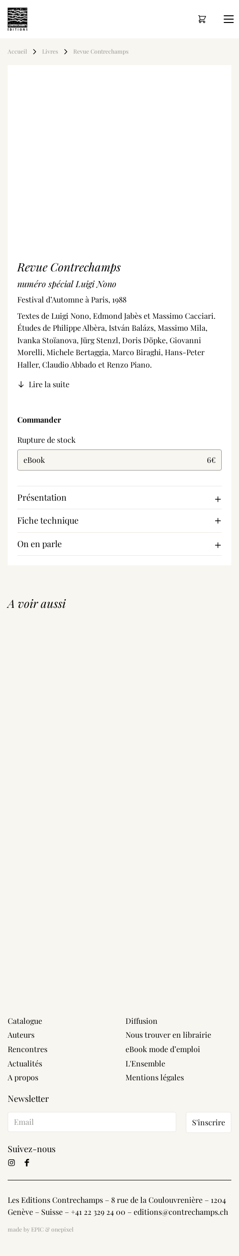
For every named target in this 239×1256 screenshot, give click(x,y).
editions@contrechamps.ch (181, 1212)
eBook (119, 460)
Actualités (25, 1063)
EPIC (37, 1229)
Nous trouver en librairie (168, 1035)
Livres (50, 51)
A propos (23, 1077)
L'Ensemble (145, 1063)
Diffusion (141, 1021)
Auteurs (21, 1035)
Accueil (17, 51)
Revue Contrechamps (101, 51)
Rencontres (27, 1049)
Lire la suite (43, 384)
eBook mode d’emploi (162, 1049)
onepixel (62, 1229)
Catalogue (25, 1021)
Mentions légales (154, 1077)
